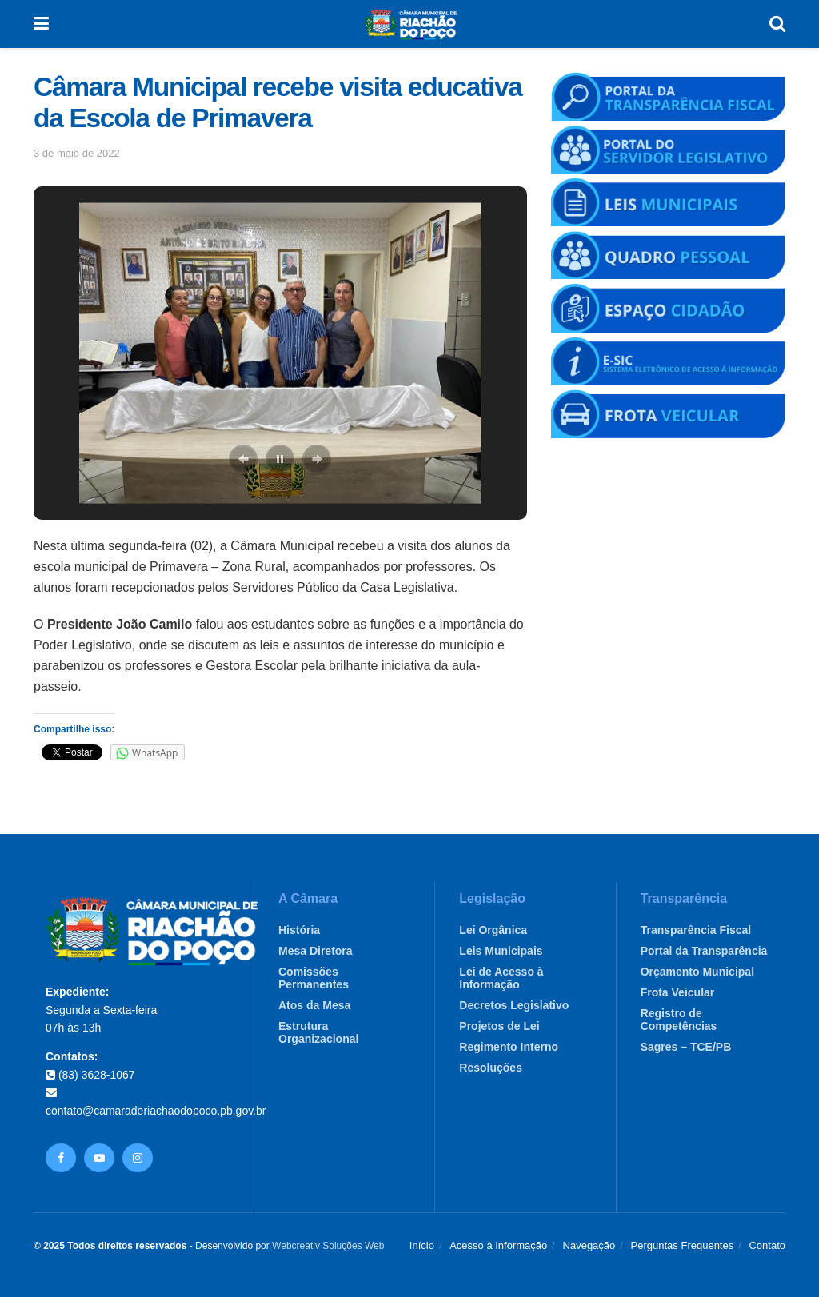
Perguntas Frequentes (682, 1245)
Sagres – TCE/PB (686, 1046)
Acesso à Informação (498, 1245)
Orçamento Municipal (697, 971)
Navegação (589, 1245)
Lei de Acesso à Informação (501, 978)
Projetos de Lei (499, 1026)
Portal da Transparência (704, 950)
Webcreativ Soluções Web (328, 1245)
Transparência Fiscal (696, 930)
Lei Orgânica (493, 930)
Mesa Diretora (315, 950)
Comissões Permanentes (313, 978)
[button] (243, 459)
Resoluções (490, 1067)
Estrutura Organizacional (318, 1032)
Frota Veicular (678, 992)
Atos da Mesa (314, 1005)
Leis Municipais (500, 950)
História (299, 930)
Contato (767, 1245)
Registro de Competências (679, 1019)
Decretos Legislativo (514, 1005)
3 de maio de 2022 (77, 153)
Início (422, 1245)
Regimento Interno (508, 1046)
